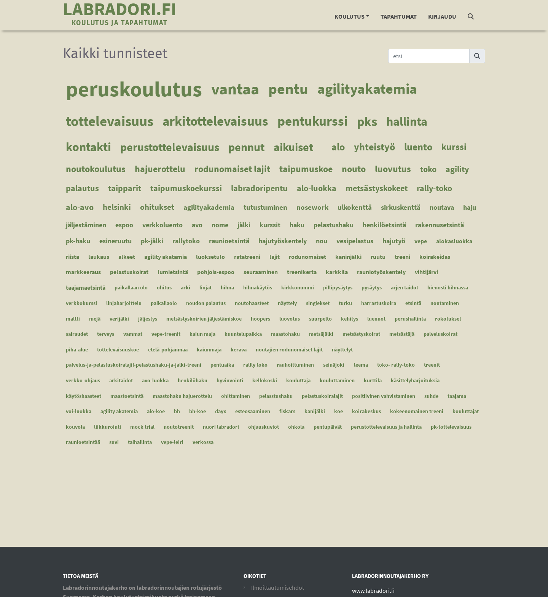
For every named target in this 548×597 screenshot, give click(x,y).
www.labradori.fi (373, 590)
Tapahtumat (399, 16)
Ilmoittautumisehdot (277, 587)
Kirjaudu (442, 16)
